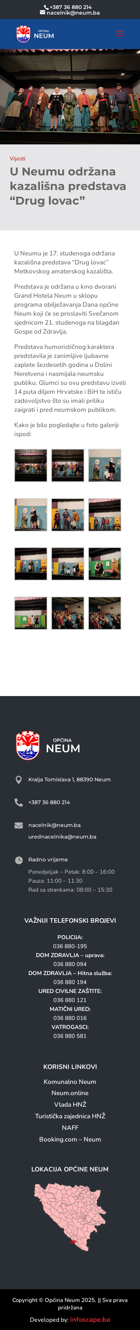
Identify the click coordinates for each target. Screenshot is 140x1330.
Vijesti (17, 158)
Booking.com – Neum (70, 1139)
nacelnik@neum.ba (54, 825)
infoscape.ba (90, 1319)
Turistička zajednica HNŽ (70, 1116)
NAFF (70, 1128)
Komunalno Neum (70, 1082)
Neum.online (70, 1093)
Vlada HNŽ (70, 1104)
